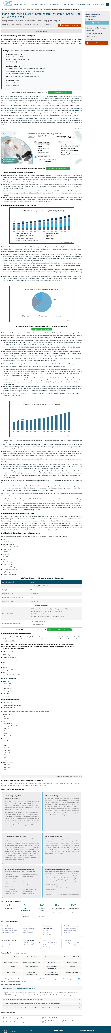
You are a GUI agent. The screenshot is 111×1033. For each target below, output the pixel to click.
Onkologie (41, 335)
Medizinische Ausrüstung (42, 10)
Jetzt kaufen (97, 23)
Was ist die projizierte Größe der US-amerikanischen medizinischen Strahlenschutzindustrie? (42, 1004)
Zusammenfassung (41, 31)
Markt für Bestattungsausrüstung (15, 1018)
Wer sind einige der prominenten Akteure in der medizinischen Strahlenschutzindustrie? (42, 1008)
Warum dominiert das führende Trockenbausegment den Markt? (42, 999)
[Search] (107, 4)
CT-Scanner (72, 354)
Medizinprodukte (28, 10)
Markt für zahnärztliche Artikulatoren (56, 1018)
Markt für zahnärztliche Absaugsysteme (17, 1022)
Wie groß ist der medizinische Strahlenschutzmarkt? (42, 988)
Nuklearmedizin (77, 110)
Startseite (4, 10)
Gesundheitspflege (15, 10)
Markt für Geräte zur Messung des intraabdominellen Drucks (60, 1022)
